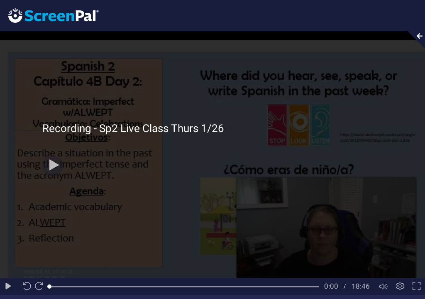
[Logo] (49, 15)
